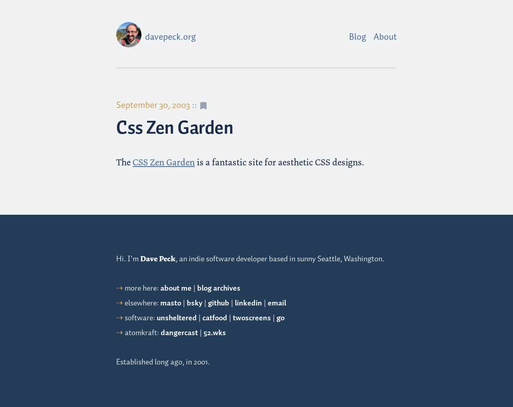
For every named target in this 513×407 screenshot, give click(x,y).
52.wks (215, 333)
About (385, 37)
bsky (194, 303)
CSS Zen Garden (164, 162)
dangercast (179, 333)
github (218, 303)
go (281, 318)
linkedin (248, 303)
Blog (357, 37)
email (277, 303)
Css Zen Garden (175, 128)
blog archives (218, 288)
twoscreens (252, 318)
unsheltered (177, 318)
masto (170, 303)
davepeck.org (170, 37)
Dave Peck (158, 259)
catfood (214, 318)
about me (176, 288)
